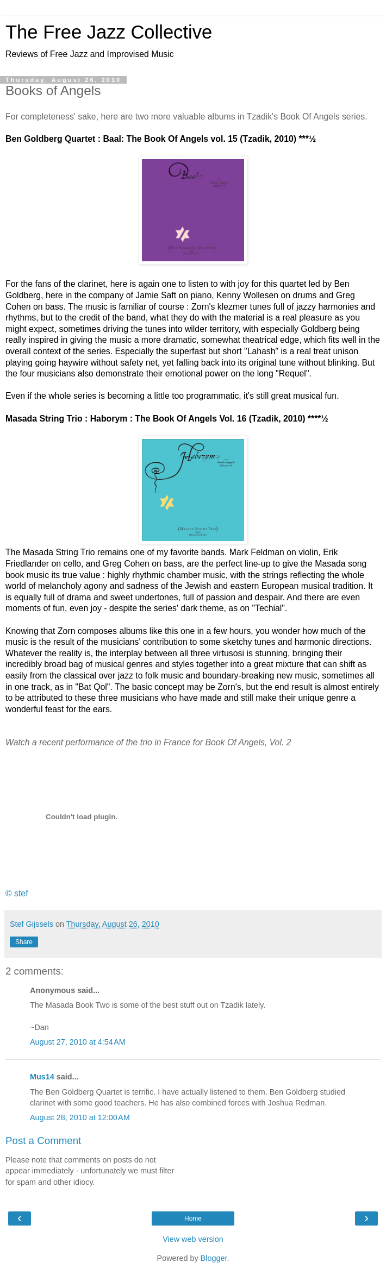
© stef (16, 893)
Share (24, 942)
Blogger (214, 1258)
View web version (193, 1239)
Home (193, 1218)
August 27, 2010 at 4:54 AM (78, 1042)
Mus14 (42, 1076)
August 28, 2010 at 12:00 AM (80, 1117)
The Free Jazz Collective (108, 32)
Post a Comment (43, 1140)
